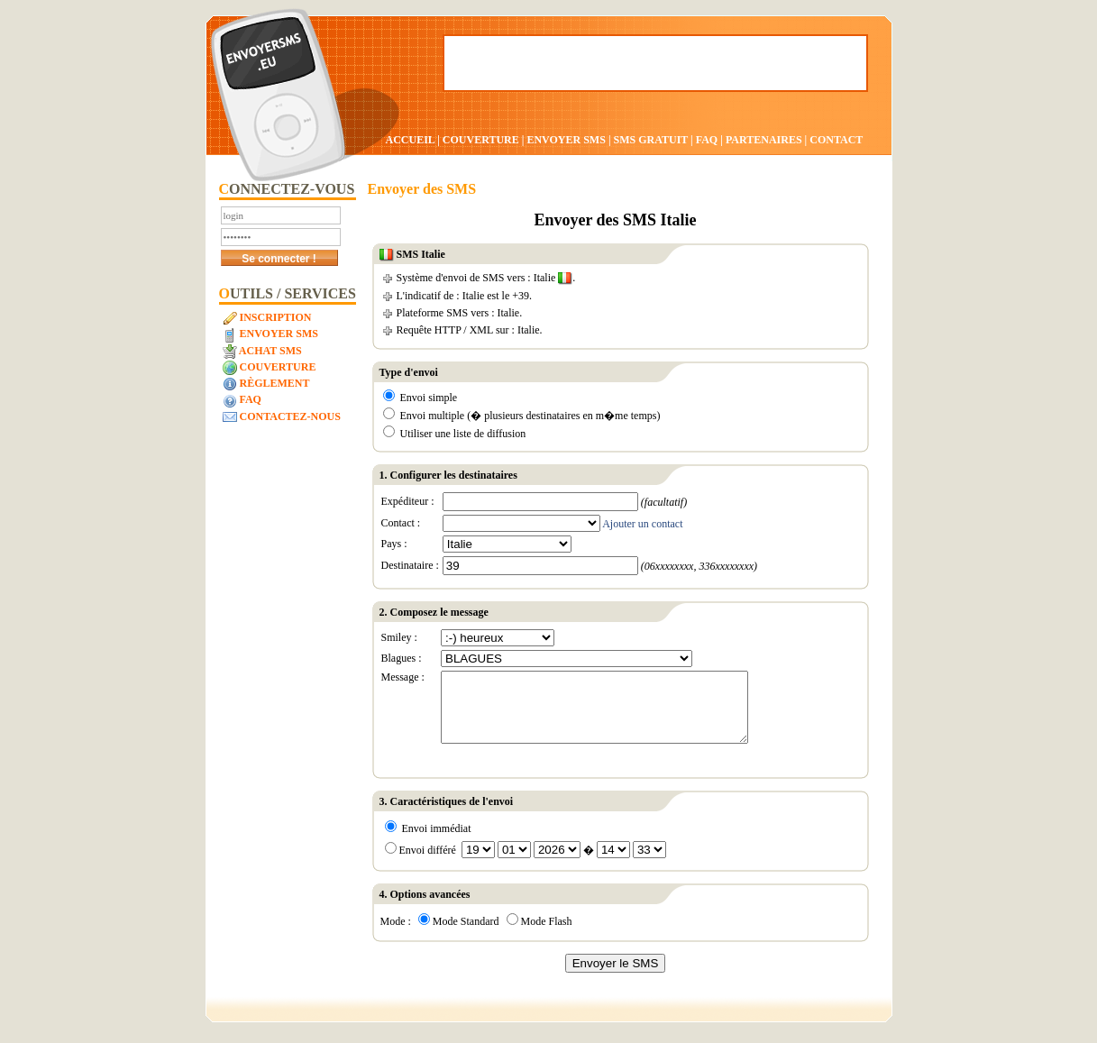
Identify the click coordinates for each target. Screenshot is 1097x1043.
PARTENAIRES (764, 139)
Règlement (266, 384)
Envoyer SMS (270, 334)
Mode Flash (539, 935)
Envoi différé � (525, 863)
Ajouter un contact (642, 523)
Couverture (269, 368)
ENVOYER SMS (567, 139)
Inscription (267, 318)
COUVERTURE (481, 139)
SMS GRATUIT (651, 139)
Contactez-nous (282, 417)
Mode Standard (458, 935)
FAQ (707, 139)
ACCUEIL (410, 139)
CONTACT (836, 139)
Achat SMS (262, 351)
